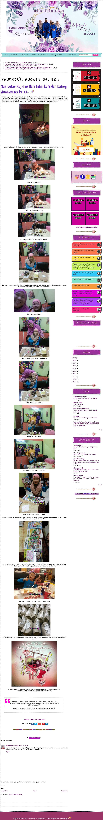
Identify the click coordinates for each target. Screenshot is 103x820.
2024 (74, 363)
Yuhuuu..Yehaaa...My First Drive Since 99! (84, 245)
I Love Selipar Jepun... (79, 453)
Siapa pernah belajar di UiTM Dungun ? (83, 258)
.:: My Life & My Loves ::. (80, 396)
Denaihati (76, 416)
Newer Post (4, 791)
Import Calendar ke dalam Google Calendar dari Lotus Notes (82, 293)
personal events (34, 737)
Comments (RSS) (64, 818)
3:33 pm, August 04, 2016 (20, 745)
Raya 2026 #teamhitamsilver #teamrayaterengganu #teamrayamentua (25, 64)
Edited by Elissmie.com (29, 818)
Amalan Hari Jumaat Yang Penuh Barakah (85, 418)
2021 (74, 371)
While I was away (78, 404)
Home (34, 791)
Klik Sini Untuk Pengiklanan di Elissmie (86, 227)
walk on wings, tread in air (81, 408)
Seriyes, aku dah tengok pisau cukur (83, 274)
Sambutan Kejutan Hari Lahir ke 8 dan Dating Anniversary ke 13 (34, 89)
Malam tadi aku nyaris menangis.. (81, 310)
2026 (74, 358)
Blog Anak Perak (78, 468)
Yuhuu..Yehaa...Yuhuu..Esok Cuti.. (84, 280)
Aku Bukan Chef (39, 719)
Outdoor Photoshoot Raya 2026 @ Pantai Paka (18, 62)
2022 (74, 368)
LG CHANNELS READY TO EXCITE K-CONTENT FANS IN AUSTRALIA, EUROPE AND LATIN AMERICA (86, 479)
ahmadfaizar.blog (78, 459)
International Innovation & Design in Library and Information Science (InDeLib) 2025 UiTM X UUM (86, 462)
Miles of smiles (77, 402)
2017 (74, 381)
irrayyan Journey (78, 475)
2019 (74, 376)
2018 (74, 379)
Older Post (64, 791)
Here (21, 818)
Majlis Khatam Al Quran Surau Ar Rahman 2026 (18, 66)
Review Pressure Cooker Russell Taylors (84, 252)
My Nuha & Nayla (29, 719)
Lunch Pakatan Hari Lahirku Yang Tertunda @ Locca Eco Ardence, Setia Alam (27, 69)
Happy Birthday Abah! (81, 286)
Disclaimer (56, 818)
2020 (74, 373)
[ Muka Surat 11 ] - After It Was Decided (84, 454)
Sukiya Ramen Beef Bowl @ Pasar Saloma (85, 398)
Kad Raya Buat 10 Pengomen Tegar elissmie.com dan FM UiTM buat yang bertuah (83, 302)
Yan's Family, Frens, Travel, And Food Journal (86, 422)
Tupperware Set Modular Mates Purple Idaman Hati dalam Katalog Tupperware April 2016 (84, 266)
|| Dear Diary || (78, 445)
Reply (7, 752)
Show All (100, 429)
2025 (74, 360)
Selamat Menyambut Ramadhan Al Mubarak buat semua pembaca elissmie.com (28, 67)
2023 (74, 366)
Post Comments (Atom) (15, 794)
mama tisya (9, 745)
